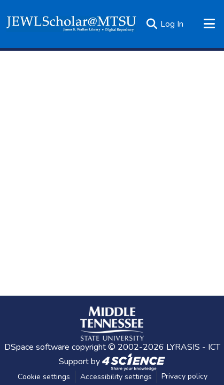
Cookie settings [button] (44, 377)
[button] (71, 24)
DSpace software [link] (36, 347)
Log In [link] (171, 24)
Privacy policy (184, 376)
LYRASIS (183, 347)
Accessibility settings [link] (116, 377)
